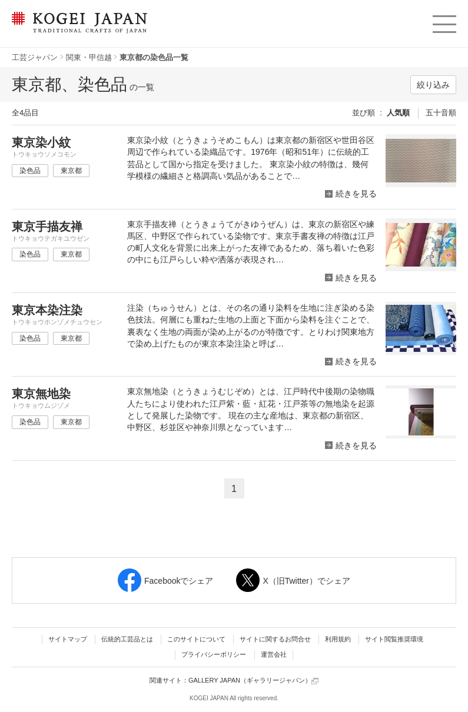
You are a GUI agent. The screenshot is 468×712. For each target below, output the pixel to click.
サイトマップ (67, 639)
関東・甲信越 (89, 57)
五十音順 (441, 112)
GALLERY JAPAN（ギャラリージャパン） (253, 680)
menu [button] (443, 21)
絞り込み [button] (433, 84)
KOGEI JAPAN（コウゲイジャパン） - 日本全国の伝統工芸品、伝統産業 (77, 29)
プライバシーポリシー (213, 654)
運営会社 (274, 654)
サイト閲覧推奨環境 (394, 639)
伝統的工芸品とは (127, 639)
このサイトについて (196, 639)
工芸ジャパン (35, 57)
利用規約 (338, 639)
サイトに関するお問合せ (275, 639)
